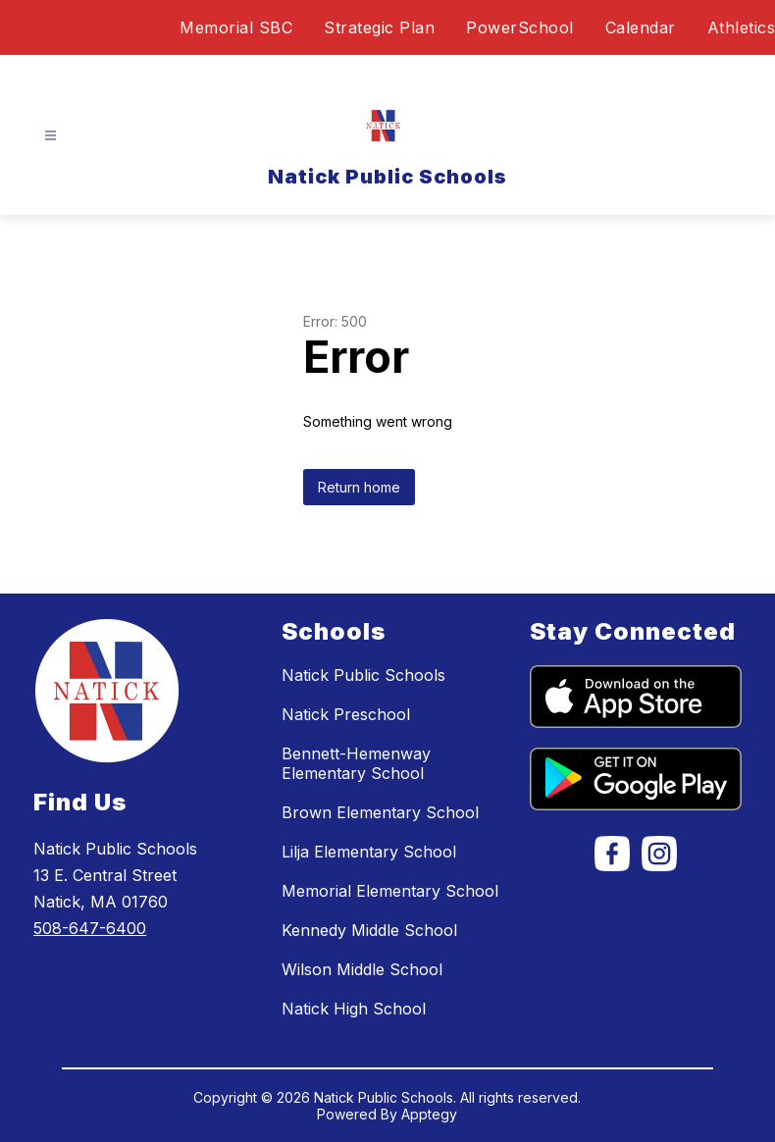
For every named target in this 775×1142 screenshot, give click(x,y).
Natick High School (354, 1008)
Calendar (640, 27)
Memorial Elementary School (390, 891)
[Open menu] (50, 136)
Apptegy (429, 1114)
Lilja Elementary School (369, 851)
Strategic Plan (379, 27)
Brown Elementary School (380, 812)
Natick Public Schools (363, 675)
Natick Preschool (346, 714)
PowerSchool (520, 27)
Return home (359, 487)
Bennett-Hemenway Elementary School (356, 763)
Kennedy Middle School (369, 930)
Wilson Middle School (362, 969)
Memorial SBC (236, 27)
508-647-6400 (89, 928)
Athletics (741, 27)
